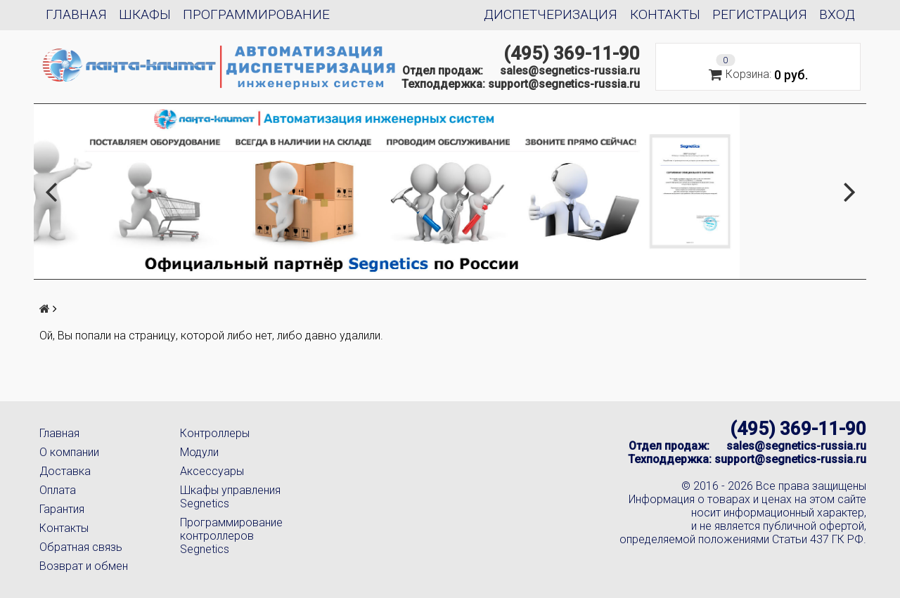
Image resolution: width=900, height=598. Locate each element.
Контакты (665, 14)
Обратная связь (80, 547)
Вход (837, 14)
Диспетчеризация (550, 14)
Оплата (57, 490)
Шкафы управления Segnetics (230, 496)
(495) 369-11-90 (571, 53)
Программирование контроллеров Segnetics (231, 536)
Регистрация (759, 14)
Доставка (65, 471)
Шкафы (145, 14)
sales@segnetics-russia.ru (570, 70)
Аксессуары (212, 471)
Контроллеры (215, 433)
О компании (69, 452)
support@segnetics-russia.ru (564, 84)
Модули (199, 452)
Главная (76, 14)
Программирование (256, 14)
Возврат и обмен (83, 566)
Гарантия (61, 509)
